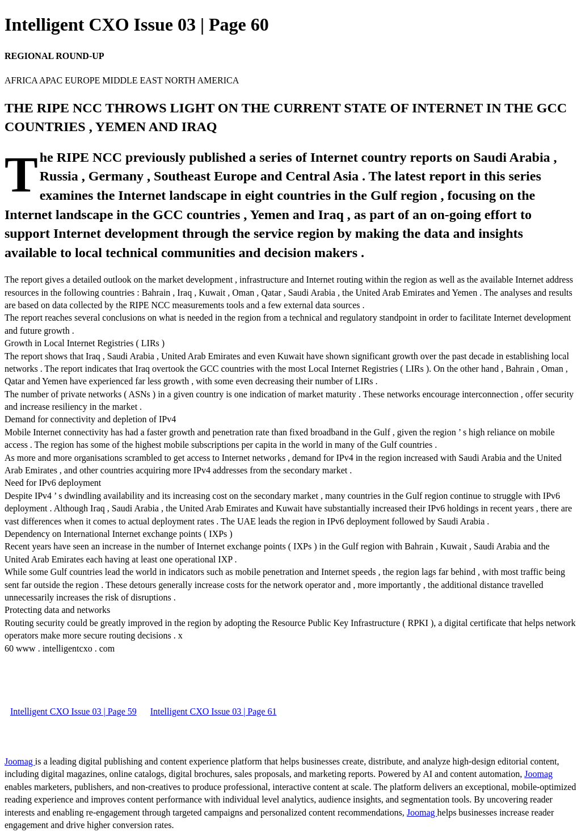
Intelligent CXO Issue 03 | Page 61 (213, 711)
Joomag (20, 761)
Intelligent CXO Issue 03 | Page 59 (73, 711)
